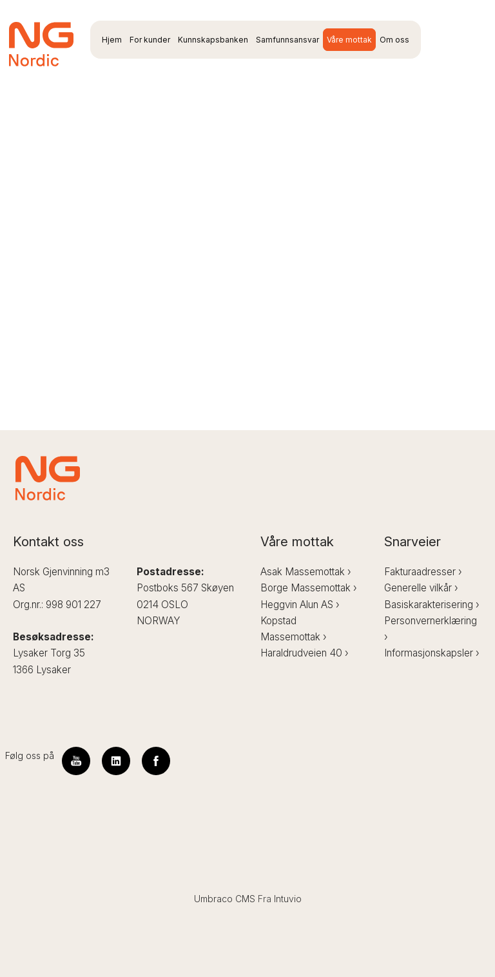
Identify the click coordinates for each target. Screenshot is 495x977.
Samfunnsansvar (287, 39)
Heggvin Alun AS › (300, 604)
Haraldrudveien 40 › (304, 653)
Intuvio (288, 898)
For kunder (150, 39)
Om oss (394, 39)
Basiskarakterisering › (432, 604)
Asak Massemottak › (305, 572)
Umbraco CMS (224, 898)
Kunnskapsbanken (213, 39)
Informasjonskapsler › (432, 653)
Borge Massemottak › (308, 588)
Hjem (112, 39)
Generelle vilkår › (421, 588)
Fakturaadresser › (423, 572)
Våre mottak (349, 39)
